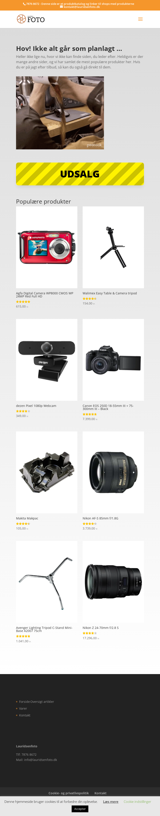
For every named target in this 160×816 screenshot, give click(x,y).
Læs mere (110, 801)
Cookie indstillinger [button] (137, 801)
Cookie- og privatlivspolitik (69, 793)
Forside (24, 702)
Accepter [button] (80, 809)
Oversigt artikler (42, 702)
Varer (23, 708)
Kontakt (24, 715)
